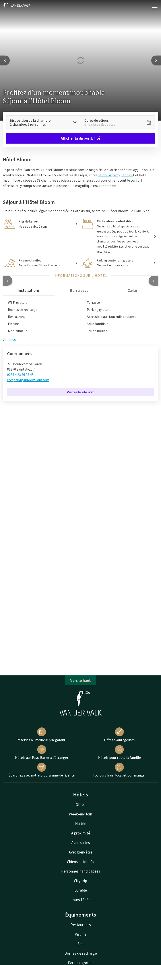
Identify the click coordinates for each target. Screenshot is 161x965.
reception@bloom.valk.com (28, 380)
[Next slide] (156, 60)
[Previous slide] (5, 60)
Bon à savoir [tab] (80, 290)
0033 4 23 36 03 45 (20, 374)
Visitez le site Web (80, 392)
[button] (7, 281)
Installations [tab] (29, 290)
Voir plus (9, 339)
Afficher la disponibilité (80, 138)
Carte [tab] (132, 290)
